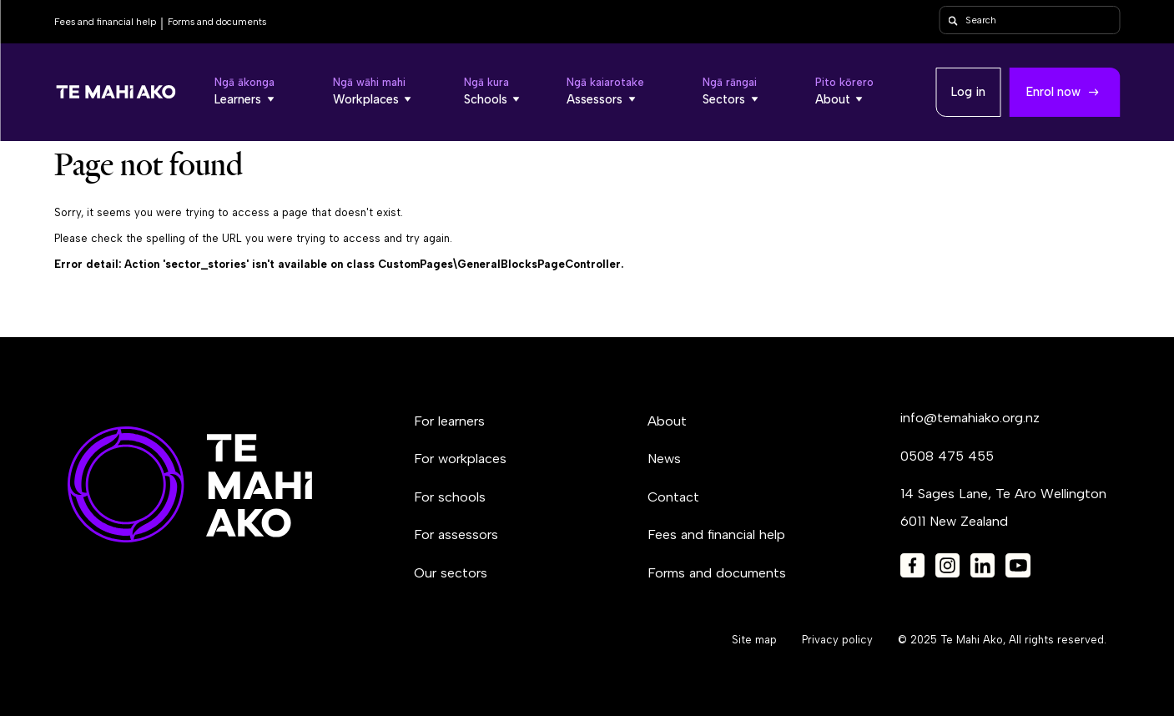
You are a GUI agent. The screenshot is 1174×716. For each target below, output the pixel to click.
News (664, 458)
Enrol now (1053, 91)
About (667, 421)
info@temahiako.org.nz (970, 418)
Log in (968, 91)
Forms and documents (217, 22)
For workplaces (460, 458)
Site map (754, 639)
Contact (673, 497)
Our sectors (450, 573)
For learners (449, 421)
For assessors (456, 534)
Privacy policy (837, 639)
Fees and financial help (105, 22)
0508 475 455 (947, 456)
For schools (450, 497)
